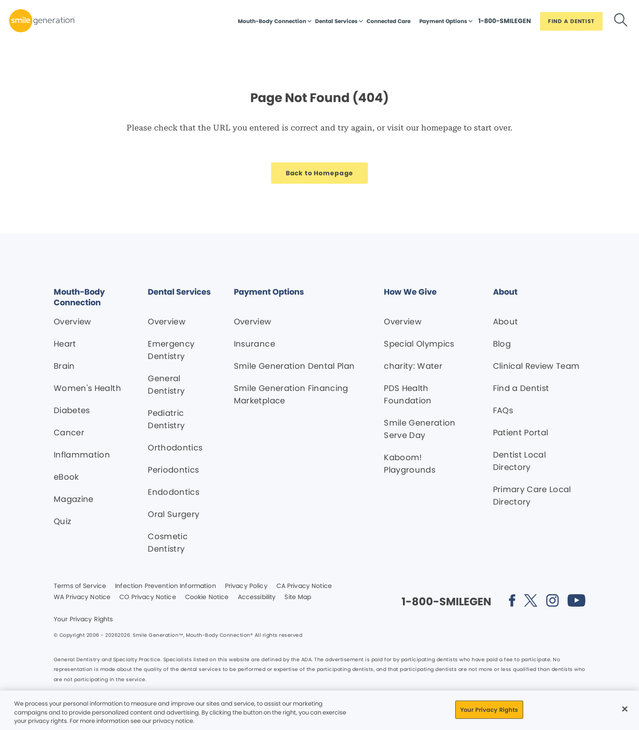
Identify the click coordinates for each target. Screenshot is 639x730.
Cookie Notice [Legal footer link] (207, 597)
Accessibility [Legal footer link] (257, 597)
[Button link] (504, 23)
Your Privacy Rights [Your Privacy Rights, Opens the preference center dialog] (489, 709)
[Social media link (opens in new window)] (512, 602)
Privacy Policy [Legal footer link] (246, 586)
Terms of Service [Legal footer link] (80, 586)
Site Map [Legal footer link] (297, 597)
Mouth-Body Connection (272, 21)
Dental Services (336, 21)
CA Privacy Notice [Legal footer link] (304, 586)
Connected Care (388, 21)
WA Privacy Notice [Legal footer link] (82, 597)
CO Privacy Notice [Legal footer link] (147, 597)
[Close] (625, 708)
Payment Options (443, 21)
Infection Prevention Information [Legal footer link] (165, 586)
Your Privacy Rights (83, 619)
